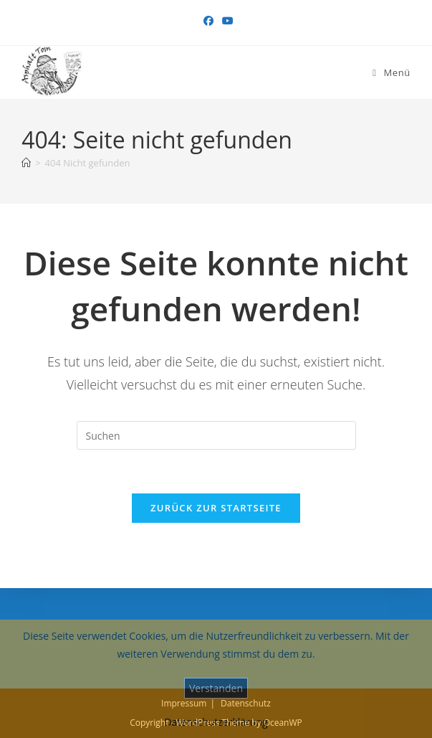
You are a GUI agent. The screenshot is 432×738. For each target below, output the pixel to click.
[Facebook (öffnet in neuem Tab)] (208, 20)
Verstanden (216, 688)
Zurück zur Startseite (216, 507)
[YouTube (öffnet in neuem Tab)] (226, 20)
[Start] (26, 162)
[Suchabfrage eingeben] (216, 435)
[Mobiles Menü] (392, 72)
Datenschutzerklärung (215, 722)
